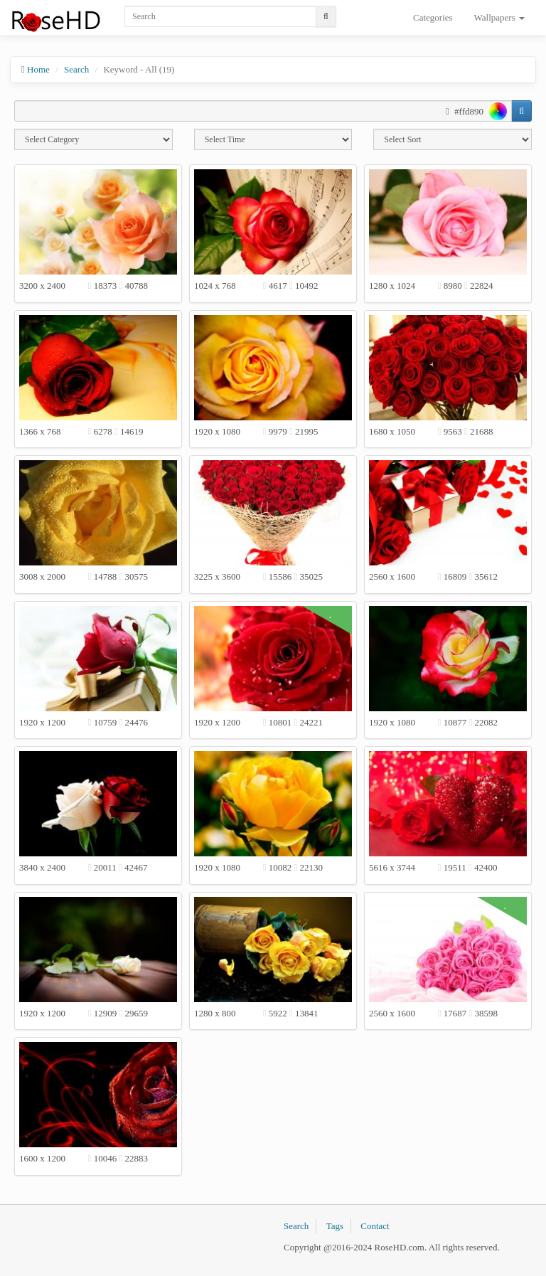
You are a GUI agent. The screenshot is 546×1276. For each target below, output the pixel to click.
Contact (374, 1226)
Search (76, 69)
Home (38, 69)
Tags (334, 1226)
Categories (433, 17)
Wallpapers (499, 17)
